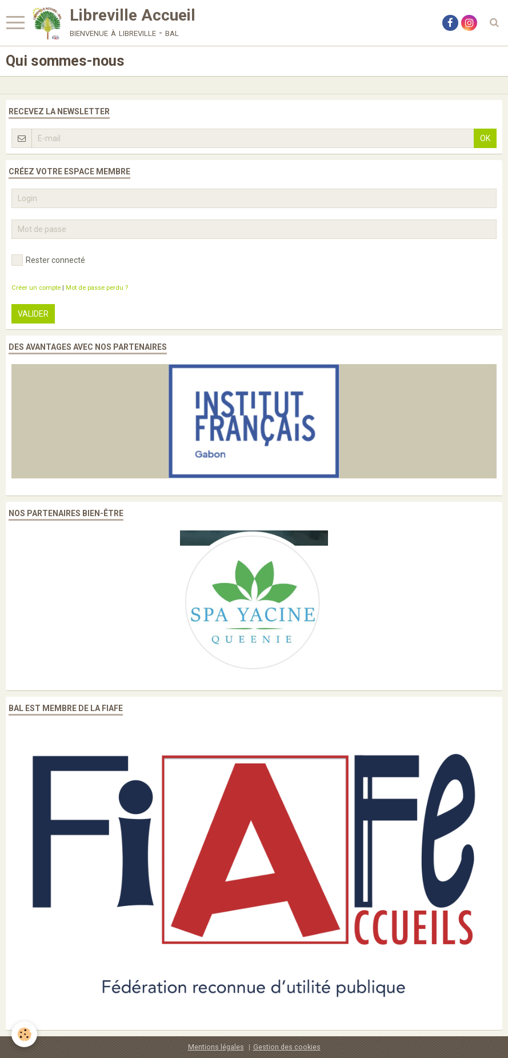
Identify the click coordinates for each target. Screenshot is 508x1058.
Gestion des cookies (287, 1047)
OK (485, 138)
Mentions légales (216, 1047)
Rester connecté (48, 260)
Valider (33, 313)
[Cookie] (24, 1034)
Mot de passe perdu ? (97, 288)
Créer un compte (36, 288)
